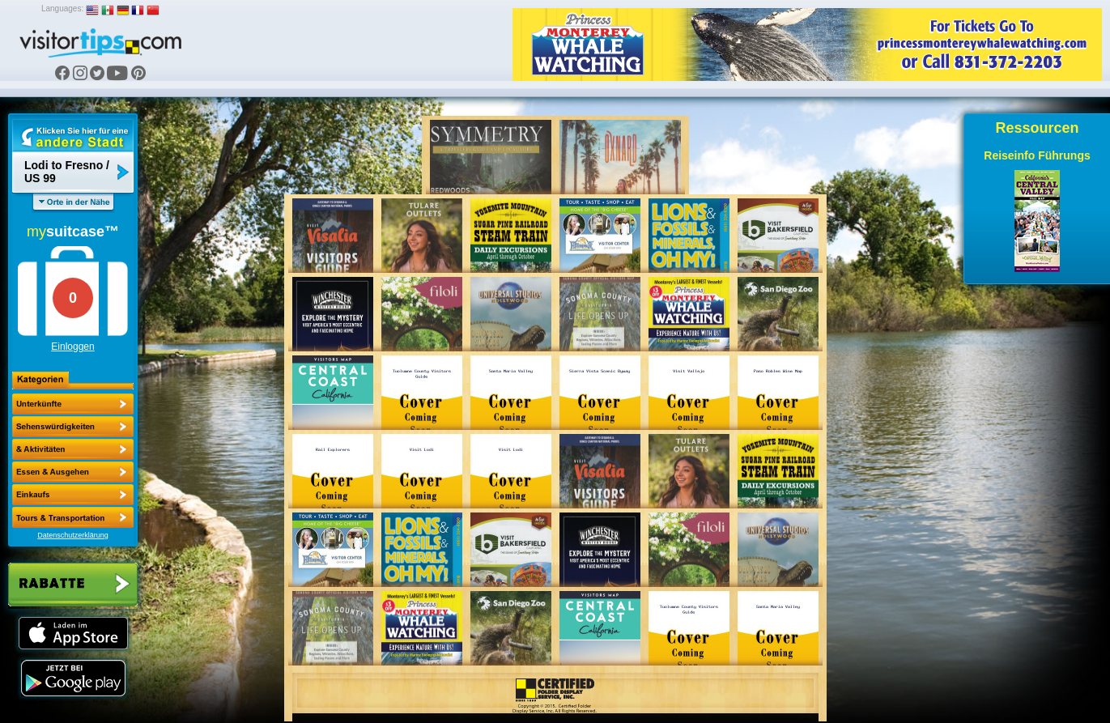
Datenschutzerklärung (72, 535)
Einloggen (72, 346)
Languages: (62, 8)
